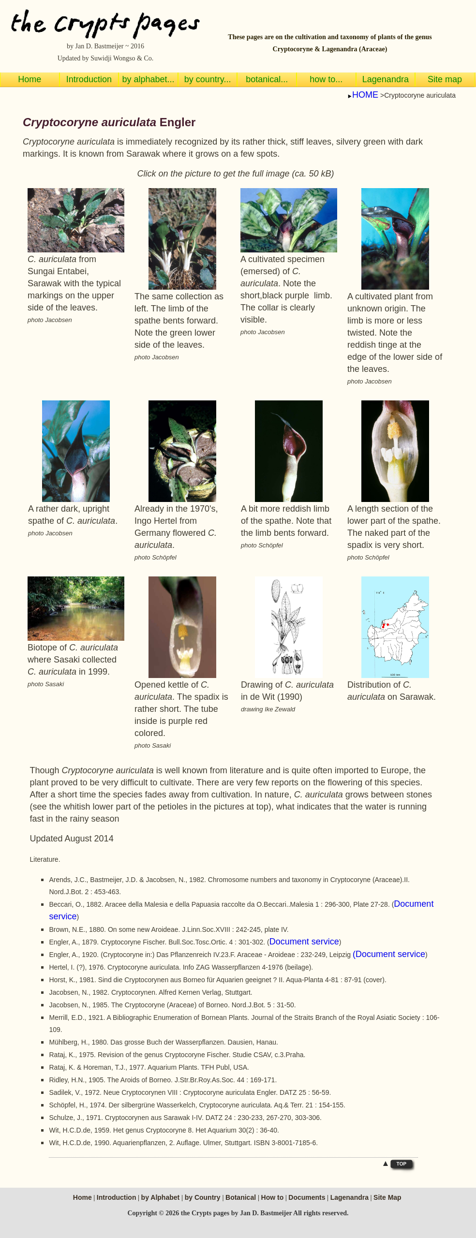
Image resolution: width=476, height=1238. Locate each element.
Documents (306, 1197)
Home (82, 1197)
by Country (204, 1197)
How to (272, 1197)
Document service (304, 941)
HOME (365, 95)
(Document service (389, 954)
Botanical (241, 1197)
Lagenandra (349, 1197)
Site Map (387, 1197)
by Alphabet (161, 1197)
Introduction (116, 1197)
